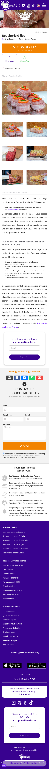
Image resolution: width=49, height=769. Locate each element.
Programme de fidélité (12, 628)
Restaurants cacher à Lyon (13, 544)
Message (6, 424)
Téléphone (7, 415)
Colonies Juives (9, 586)
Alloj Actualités (8, 645)
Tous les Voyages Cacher (13, 565)
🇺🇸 (39, 5)
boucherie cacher (13, 209)
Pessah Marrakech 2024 (12, 590)
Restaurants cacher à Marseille (15, 549)
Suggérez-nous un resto (12, 624)
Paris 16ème (24, 39)
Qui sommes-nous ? (11, 615)
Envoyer (24, 446)
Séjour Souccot (9, 574)
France (33, 39)
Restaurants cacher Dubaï (13, 553)
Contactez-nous (9, 611)
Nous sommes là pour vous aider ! (24, 750)
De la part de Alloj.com (24, 50)
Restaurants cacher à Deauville (15, 540)
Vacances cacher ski (11, 578)
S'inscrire (24, 357)
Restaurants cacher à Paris (14, 536)
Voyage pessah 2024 (11, 582)
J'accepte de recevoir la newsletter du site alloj (25, 453)
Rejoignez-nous (9, 632)
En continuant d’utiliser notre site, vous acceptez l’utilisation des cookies (23, 763)
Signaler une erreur (10, 636)
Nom (5, 405)
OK (3, 766)
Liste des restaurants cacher (14, 532)
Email (27, 415)
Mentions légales (9, 620)
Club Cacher (8, 570)
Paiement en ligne (10, 640)
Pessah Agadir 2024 (11, 594)
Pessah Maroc (8, 599)
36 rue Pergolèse (11, 39)
